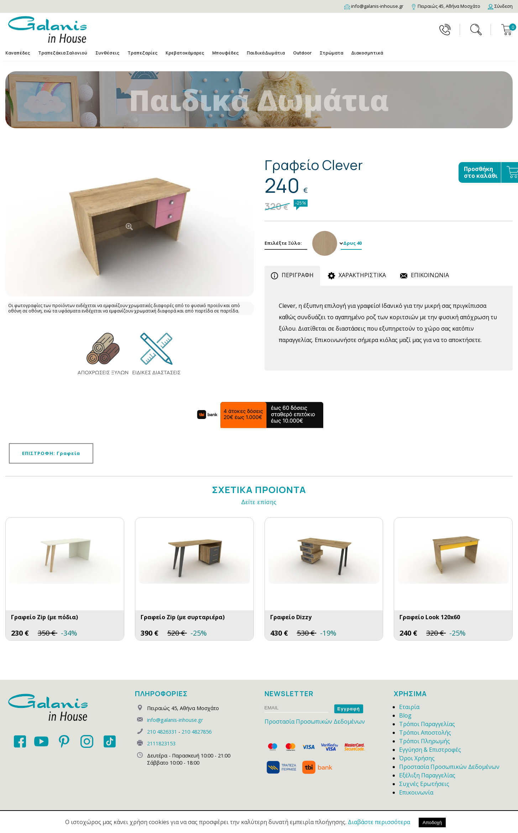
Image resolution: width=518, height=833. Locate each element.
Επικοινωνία (416, 792)
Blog (405, 715)
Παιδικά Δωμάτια (266, 53)
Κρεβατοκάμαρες (185, 53)
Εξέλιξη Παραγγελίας (427, 775)
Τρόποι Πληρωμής (424, 741)
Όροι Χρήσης (417, 758)
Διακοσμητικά (367, 53)
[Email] (373, 6)
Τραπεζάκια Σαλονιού (62, 53)
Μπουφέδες (225, 53)
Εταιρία (409, 707)
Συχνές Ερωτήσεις (424, 784)
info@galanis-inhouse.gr (175, 719)
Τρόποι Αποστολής (425, 732)
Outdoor (302, 53)
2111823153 (161, 743)
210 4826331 (162, 731)
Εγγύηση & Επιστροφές (430, 750)
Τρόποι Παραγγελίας (427, 724)
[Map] (445, 6)
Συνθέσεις (107, 53)
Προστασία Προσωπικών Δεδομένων (315, 721)
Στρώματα (331, 53)
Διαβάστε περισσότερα (379, 822)
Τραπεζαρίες (142, 53)
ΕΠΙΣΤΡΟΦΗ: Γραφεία (51, 453)
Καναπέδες (17, 53)
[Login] (500, 6)
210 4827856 (196, 731)
